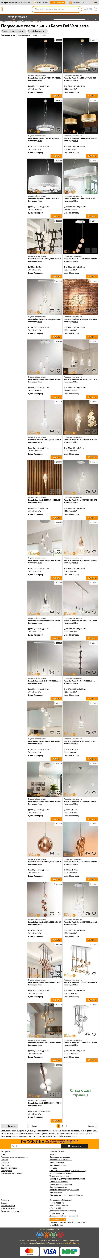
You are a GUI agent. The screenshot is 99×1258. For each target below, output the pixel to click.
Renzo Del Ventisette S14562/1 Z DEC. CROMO (81, 319)
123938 (58, 221)
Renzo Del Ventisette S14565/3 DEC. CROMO (80, 801)
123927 (58, 402)
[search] (78, 9)
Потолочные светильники (61, 1160)
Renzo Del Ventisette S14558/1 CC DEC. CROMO (46, 500)
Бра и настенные (57, 1162)
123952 (58, 100)
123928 (93, 341)
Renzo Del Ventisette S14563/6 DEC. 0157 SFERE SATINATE (50, 1103)
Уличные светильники (59, 1182)
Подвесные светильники (60, 1157)
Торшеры (53, 1168)
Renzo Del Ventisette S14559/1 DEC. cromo (80, 741)
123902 (58, 824)
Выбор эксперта (8, 1206)
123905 (93, 703)
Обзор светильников (10, 1211)
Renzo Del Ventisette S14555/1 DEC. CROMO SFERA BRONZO (51, 862)
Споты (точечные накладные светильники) (68, 1171)
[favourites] (58, 69)
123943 (58, 161)
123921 (93, 462)
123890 (58, 1065)
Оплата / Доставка (9, 1168)
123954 (93, 40)
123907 (58, 703)
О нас (3, 1154)
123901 (93, 824)
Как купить (6, 1165)
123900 (58, 884)
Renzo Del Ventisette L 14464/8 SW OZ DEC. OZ (45, 78)
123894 (58, 944)
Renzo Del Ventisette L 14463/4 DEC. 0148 (43, 199)
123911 (93, 643)
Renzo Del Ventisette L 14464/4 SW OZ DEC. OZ (81, 78)
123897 (93, 884)
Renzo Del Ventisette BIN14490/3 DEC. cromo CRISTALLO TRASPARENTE (55, 681)
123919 (93, 522)
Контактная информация (11, 1173)
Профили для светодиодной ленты (64, 1190)
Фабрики (5, 1162)
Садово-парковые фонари (61, 1184)
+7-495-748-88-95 (43, 2)
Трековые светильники (59, 1176)
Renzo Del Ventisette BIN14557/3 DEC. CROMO (81, 379)
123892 (58, 1005)
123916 (58, 643)
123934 (93, 221)
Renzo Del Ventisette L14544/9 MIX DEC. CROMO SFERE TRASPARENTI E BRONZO (58, 922)
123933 (58, 281)
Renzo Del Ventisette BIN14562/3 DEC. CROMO (45, 319)
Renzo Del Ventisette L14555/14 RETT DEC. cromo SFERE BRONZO (52, 982)
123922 (58, 462)
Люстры (53, 1154)
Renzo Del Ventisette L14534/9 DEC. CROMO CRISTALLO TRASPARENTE (55, 259)
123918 (58, 583)
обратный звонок (57, 2)
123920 (58, 522)
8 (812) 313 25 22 (57, 1208)
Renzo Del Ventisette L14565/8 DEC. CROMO (44, 801)
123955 (58, 40)
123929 (58, 341)
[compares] (52, 69)
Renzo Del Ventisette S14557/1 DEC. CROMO (44, 440)
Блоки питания (56, 1192)
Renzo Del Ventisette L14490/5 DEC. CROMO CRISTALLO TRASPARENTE (55, 560)
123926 (93, 402)
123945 (93, 100)
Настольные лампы (58, 1165)
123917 (93, 583)
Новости (4, 1160)
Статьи (4, 1203)
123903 (93, 763)
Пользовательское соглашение (14, 1157)
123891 (93, 1005)
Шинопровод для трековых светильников (67, 1179)
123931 (93, 281)
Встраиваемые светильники (61, 1173)
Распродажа (6, 1171)
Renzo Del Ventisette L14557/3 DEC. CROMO (44, 379)
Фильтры (9, 1126)
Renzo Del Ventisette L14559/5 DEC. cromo (44, 741)
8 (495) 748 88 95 (57, 1203)
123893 (93, 944)
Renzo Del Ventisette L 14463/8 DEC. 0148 (79, 199)
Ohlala (40, 80)
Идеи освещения (8, 1208)
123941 (93, 161)
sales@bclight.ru (78, 2)
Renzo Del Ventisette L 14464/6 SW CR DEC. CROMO (47, 138)
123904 (58, 763)
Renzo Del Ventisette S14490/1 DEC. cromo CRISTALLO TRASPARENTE (54, 621)
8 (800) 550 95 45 (57, 1213)
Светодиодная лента (58, 1187)
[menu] (15, 17)
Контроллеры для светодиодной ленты (66, 1195)
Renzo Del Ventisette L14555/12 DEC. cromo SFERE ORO (49, 1043)
